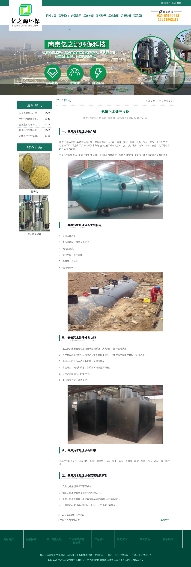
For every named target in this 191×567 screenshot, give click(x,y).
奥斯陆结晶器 (73, 520)
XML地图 (176, 3)
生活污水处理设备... (29, 119)
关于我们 (64, 15)
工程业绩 (113, 15)
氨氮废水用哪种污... (29, 124)
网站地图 (165, 3)
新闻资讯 (101, 15)
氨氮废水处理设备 (75, 515)
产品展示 (76, 15)
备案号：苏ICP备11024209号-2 (128, 560)
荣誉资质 (126, 15)
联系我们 (138, 15)
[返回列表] (165, 520)
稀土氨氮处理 (54, 539)
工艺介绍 (89, 15)
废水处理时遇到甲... (29, 130)
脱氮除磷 (31, 539)
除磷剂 (111, 118)
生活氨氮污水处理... (29, 113)
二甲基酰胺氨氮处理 (76, 541)
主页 (159, 101)
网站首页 (51, 15)
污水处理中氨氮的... (29, 136)
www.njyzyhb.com (95, 560)
